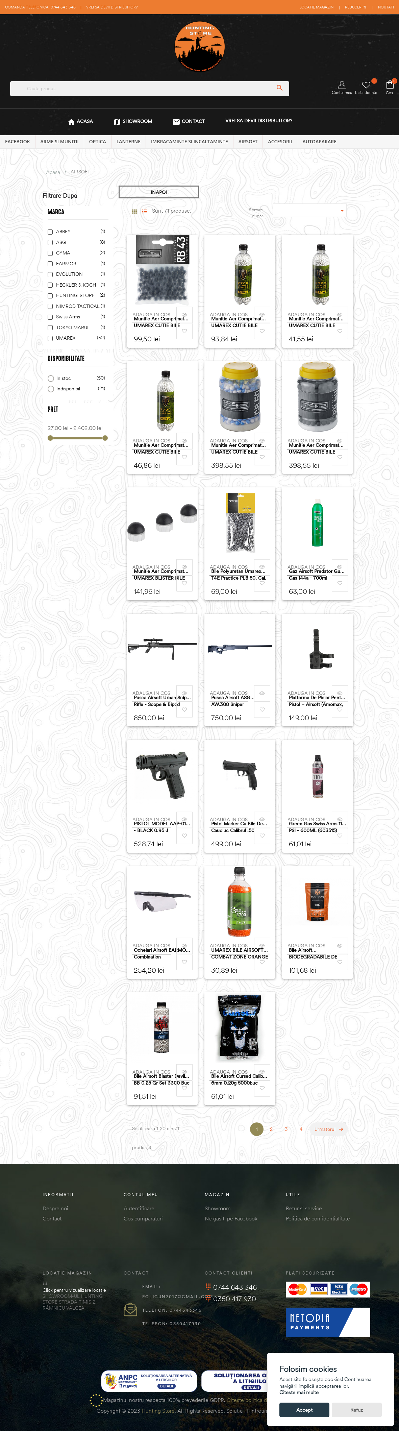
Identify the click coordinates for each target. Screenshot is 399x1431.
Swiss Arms (79, 317)
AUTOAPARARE (319, 141)
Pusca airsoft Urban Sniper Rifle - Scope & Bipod (162, 701)
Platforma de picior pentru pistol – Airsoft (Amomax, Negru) (317, 701)
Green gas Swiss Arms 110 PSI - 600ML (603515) (317, 827)
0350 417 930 (230, 1298)
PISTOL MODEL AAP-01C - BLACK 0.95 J (161, 827)
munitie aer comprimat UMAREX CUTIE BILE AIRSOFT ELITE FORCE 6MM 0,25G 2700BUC (159, 448)
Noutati (386, 7)
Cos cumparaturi (143, 1218)
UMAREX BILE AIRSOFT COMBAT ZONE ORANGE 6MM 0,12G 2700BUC (239, 953)
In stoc (79, 378)
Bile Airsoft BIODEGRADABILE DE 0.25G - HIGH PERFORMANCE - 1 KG (314, 953)
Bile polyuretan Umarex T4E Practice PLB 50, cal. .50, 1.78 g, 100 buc (238, 574)
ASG (79, 242)
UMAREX (79, 338)
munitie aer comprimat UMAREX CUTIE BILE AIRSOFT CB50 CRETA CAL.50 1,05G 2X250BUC (239, 448)
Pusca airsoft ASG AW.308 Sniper (230, 701)
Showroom (218, 1208)
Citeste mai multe (299, 1392)
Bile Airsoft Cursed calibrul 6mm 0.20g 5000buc (239, 1079)
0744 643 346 (231, 1287)
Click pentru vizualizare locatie (74, 1290)
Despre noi (55, 1208)
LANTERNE (129, 141)
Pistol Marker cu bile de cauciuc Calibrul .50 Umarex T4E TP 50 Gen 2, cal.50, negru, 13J (239, 827)
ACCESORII (280, 141)
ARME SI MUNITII (60, 141)
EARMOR (79, 264)
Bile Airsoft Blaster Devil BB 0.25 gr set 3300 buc (162, 1079)
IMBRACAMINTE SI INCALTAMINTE (189, 141)
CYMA (79, 253)
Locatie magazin (316, 7)
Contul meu (342, 88)
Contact (52, 1218)
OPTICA (97, 141)
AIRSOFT (248, 141)
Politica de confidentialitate (318, 1218)
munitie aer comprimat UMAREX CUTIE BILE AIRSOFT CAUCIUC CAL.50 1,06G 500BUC (314, 448)
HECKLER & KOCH (79, 285)
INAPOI (159, 192)
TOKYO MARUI (79, 328)
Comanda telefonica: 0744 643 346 (40, 7)
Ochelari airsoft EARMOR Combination (161, 953)
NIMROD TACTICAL (79, 306)
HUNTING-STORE (79, 295)
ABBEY (79, 232)
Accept (304, 1410)
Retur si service (304, 1208)
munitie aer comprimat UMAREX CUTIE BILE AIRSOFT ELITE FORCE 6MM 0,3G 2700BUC (236, 322)
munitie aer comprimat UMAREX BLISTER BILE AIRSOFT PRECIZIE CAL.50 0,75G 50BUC (159, 574)
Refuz (356, 1410)
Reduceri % (356, 7)
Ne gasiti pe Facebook (231, 1218)
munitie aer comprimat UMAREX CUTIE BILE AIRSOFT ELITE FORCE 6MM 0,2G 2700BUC (314, 322)
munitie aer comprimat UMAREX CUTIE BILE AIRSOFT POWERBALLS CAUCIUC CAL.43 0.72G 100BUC (161, 322)
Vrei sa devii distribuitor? (112, 7)
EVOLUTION (79, 274)
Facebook (17, 141)
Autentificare (139, 1208)
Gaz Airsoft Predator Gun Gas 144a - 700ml (316, 574)
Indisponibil (79, 389)
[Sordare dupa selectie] (310, 210)
